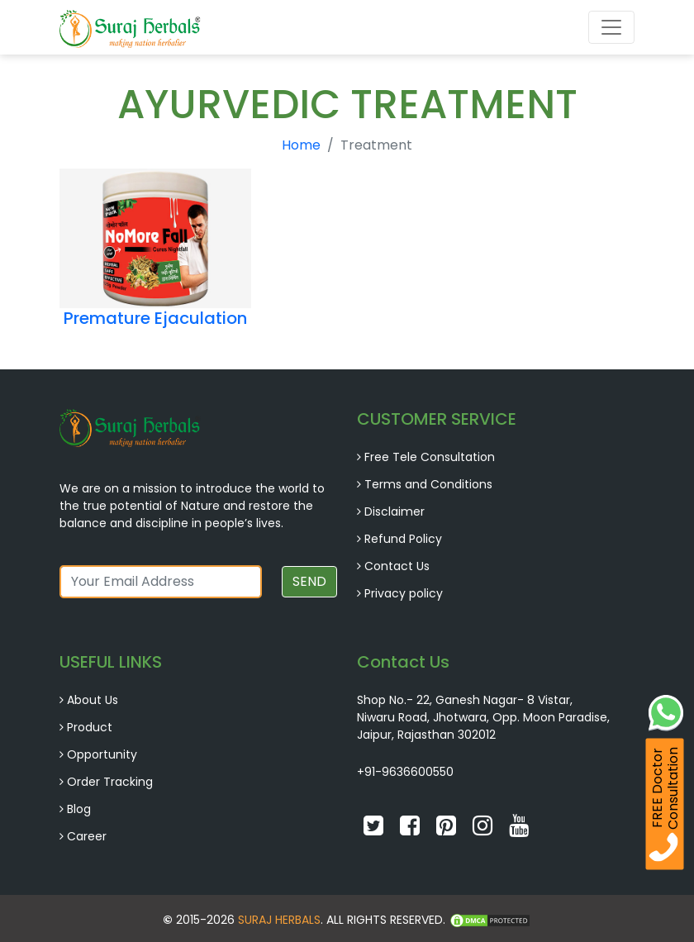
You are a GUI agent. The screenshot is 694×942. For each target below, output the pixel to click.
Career (87, 836)
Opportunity (102, 754)
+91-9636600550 (405, 772)
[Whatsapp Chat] (666, 711)
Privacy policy (403, 593)
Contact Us (397, 566)
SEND (309, 581)
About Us (92, 700)
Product (89, 727)
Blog (79, 809)
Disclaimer (394, 511)
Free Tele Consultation (429, 457)
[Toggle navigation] (611, 27)
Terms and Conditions (428, 484)
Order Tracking (110, 781)
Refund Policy (403, 538)
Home (301, 145)
